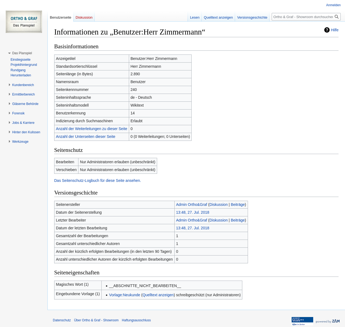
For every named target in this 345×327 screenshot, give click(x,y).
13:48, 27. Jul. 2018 (192, 212)
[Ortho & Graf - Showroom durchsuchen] (306, 17)
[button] (22, 53)
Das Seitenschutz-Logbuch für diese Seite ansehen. (97, 180)
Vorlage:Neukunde (124, 295)
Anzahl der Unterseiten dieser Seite (85, 136)
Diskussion (218, 204)
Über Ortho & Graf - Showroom (96, 320)
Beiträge (238, 204)
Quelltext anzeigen (158, 295)
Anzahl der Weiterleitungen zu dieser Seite (91, 129)
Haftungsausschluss (136, 320)
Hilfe (335, 30)
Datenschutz (62, 320)
